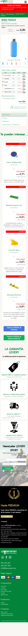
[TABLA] (3, 27)
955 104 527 (17, 9)
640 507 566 (6, 579)
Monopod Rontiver (14, 308)
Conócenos (4, 600)
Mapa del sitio (4, 608)
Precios (4, 132)
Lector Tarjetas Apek (14, 176)
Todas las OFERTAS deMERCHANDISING (14, 351)
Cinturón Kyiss (14, 264)
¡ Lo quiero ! (7, 530)
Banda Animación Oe (14, 219)
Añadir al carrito (19, 107)
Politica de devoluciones (7, 629)
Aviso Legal (13, 488)
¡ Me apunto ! (7, 482)
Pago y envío (4, 626)
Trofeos (3, 616)
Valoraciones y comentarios (11, 138)
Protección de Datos (6, 605)
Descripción (6, 115)
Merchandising (10, 14)
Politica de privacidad (10, 486)
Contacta (3, 601)
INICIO (2, 14)
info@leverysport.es (8, 582)
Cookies (3, 607)
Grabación (5, 135)
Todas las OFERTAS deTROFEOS (14, 342)
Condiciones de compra (7, 627)
